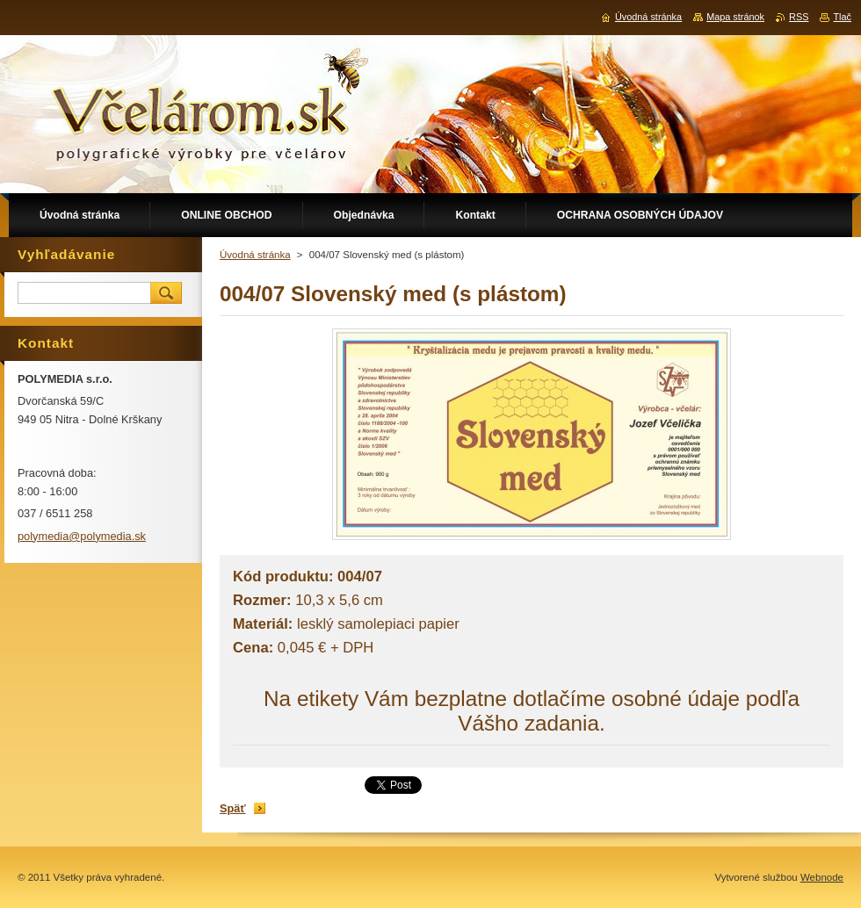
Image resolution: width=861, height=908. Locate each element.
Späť (233, 808)
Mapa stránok (735, 16)
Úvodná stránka (255, 254)
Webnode (821, 877)
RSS (798, 16)
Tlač (842, 16)
